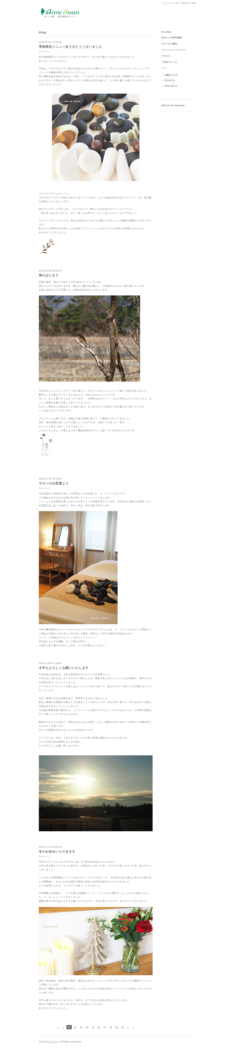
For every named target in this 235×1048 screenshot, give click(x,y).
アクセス (165, 56)
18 (110, 1027)
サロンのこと (44, 51)
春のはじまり (49, 275)
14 (87, 1027)
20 (122, 1027)
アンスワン (52, 1041)
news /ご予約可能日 (172, 37)
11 (69, 1027)
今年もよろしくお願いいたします (64, 668)
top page (166, 32)
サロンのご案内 (169, 44)
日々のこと (170, 80)
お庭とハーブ (171, 75)
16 (99, 1027)
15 (93, 1027)
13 (81, 1027)
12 (75, 1027)
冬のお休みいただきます (57, 851)
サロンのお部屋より (54, 483)
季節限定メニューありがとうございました (70, 46)
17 (104, 1027)
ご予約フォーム (169, 62)
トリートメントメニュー (173, 50)
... (63, 1027)
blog (163, 68)
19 (116, 1027)
